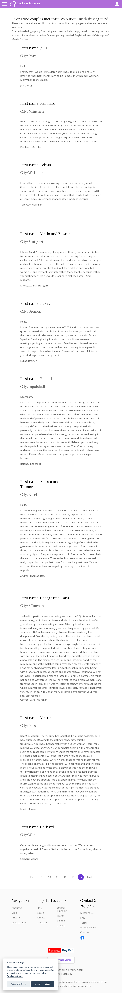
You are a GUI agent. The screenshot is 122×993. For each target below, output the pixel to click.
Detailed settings (15, 976)
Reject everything (18, 984)
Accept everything (42, 984)
